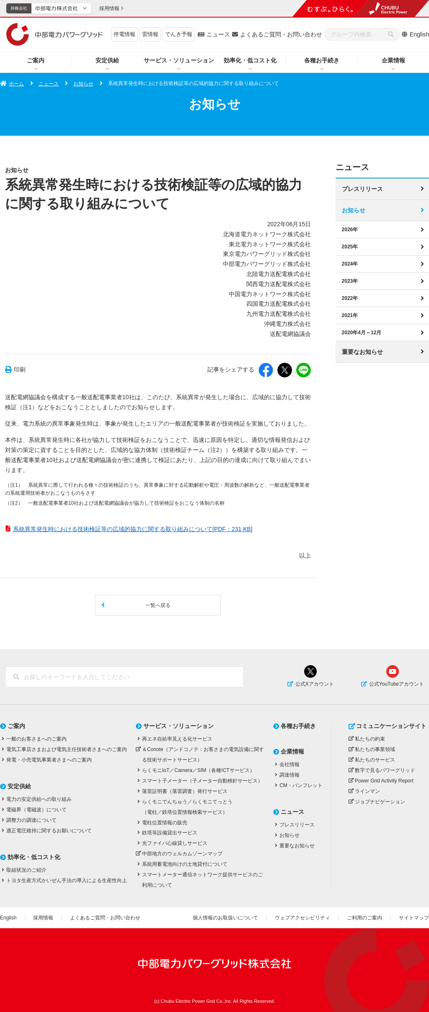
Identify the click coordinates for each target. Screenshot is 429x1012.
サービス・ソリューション (179, 60)
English (419, 34)
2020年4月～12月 (362, 333)
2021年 (350, 315)
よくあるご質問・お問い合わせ (281, 34)
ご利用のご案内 (364, 918)
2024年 (350, 264)
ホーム (16, 84)
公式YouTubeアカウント (396, 684)
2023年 (350, 281)
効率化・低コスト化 (250, 60)
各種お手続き (321, 60)
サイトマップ (414, 918)
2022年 (350, 298)
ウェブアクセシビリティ (302, 918)
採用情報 (43, 918)
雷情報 (150, 34)
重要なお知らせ (362, 352)
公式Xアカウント (314, 684)
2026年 (350, 229)
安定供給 (107, 60)
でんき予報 (178, 34)
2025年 (350, 247)
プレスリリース (362, 189)
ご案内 (35, 60)
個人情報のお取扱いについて (225, 918)
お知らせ (83, 84)
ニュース (218, 34)
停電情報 (124, 34)
